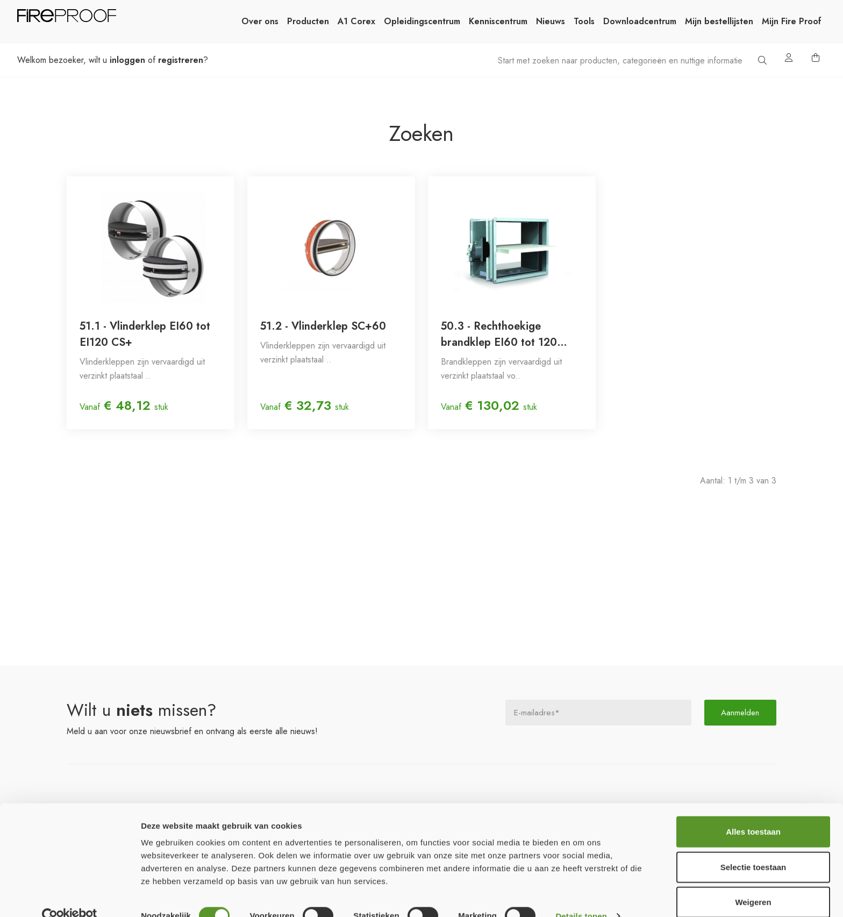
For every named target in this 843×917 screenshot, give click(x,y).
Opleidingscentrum (422, 21)
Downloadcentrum (639, 21)
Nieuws (550, 21)
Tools (584, 21)
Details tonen (580, 895)
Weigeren (753, 881)
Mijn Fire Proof (791, 21)
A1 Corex (356, 21)
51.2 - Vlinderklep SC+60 (323, 326)
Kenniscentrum (498, 21)
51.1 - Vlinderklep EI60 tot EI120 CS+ (145, 334)
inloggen (127, 60)
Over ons (259, 21)
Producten (308, 21)
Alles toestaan (753, 811)
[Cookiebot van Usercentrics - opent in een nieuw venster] (70, 896)
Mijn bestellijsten (719, 21)
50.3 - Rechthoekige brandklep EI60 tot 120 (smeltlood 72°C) (499, 334)
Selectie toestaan (753, 846)
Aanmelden (740, 712)
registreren (180, 60)
